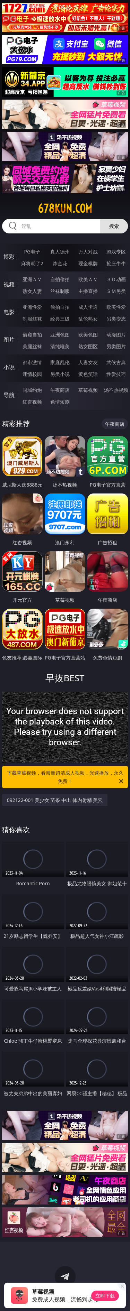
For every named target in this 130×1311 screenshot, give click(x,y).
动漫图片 (116, 334)
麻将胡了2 (32, 263)
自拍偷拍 (60, 279)
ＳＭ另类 (116, 291)
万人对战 (88, 251)
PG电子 (32, 251)
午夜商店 (60, 390)
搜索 (114, 226)
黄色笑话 (88, 374)
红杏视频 (32, 401)
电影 (9, 312)
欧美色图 (88, 334)
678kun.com (65, 208)
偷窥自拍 (32, 334)
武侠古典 (116, 362)
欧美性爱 (116, 307)
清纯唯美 (60, 346)
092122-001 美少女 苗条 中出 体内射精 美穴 (55, 800)
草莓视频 (88, 390)
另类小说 (60, 374)
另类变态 (116, 318)
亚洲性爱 (32, 307)
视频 (9, 284)
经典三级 (60, 318)
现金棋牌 (88, 263)
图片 (9, 339)
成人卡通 (88, 307)
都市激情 (32, 362)
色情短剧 (60, 401)
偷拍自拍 (60, 307)
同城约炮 (32, 390)
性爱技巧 (116, 374)
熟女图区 (88, 346)
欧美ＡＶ (88, 279)
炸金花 (60, 263)
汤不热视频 (116, 390)
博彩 (9, 256)
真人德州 (60, 251)
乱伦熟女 (88, 318)
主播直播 (88, 291)
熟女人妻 (32, 291)
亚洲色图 (60, 334)
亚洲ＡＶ (32, 279)
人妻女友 (88, 362)
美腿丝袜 (32, 346)
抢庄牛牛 (116, 263)
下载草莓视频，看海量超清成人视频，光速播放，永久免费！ (66, 777)
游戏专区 (116, 251)
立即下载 (105, 1295)
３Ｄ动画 (116, 279)
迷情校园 (32, 374)
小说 (9, 367)
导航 (9, 395)
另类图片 (116, 346)
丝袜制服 (60, 291)
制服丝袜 (32, 318)
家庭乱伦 (60, 362)
